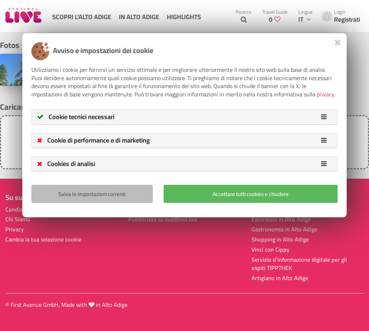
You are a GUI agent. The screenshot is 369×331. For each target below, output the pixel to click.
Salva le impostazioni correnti (91, 194)
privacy (325, 94)
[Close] (337, 42)
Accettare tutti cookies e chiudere (251, 194)
